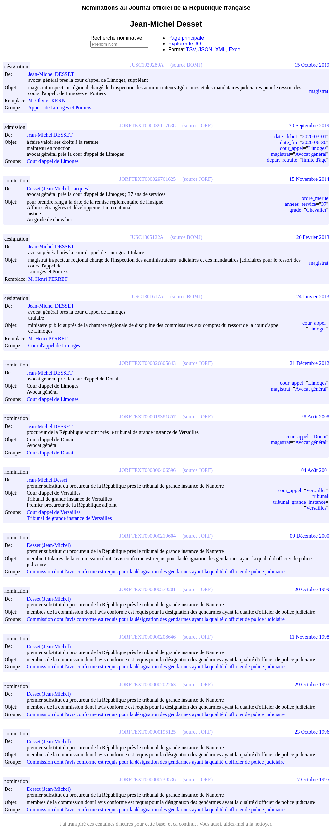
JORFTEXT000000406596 (147, 470)
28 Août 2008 (315, 416)
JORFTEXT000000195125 (147, 732)
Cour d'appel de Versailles (54, 512)
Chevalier (316, 210)
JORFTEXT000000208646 (147, 637)
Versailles (316, 490)
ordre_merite (315, 198)
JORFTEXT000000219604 (147, 536)
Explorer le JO (184, 43)
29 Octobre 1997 (311, 684)
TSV (191, 49)
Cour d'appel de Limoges (53, 161)
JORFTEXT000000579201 (147, 589)
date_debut (285, 136)
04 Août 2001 (315, 470)
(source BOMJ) (186, 65)
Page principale (186, 38)
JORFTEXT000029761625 (147, 179)
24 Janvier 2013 (312, 296)
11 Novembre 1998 (309, 637)
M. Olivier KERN (49, 100)
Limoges (317, 148)
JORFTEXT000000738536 (147, 779)
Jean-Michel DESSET (54, 74)
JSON (205, 49)
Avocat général (310, 154)
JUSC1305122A (147, 237)
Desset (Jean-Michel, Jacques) (61, 188)
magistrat (318, 91)
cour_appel (291, 148)
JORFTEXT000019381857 (147, 416)
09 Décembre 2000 (309, 536)
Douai (320, 436)
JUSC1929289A (147, 65)
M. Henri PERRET (50, 279)
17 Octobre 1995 (311, 779)
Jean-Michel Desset (50, 480)
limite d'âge (314, 160)
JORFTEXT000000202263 (147, 684)
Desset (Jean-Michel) (52, 545)
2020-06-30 (314, 142)
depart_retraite (282, 160)
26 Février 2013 (312, 237)
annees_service (300, 204)
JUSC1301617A (147, 296)
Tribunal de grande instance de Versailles (69, 518)
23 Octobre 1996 (311, 732)
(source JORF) (197, 125)
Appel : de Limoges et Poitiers (59, 108)
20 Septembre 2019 (309, 125)
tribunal (320, 496)
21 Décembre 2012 (309, 363)
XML (220, 49)
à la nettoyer (258, 823)
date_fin (288, 142)
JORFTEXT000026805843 (147, 363)
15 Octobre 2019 (311, 65)
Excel (235, 49)
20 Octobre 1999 (311, 589)
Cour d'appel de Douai (50, 452)
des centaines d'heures (110, 823)
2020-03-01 (314, 136)
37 (323, 204)
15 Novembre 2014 (309, 179)
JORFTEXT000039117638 (147, 125)
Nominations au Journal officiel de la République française (166, 7)
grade (295, 210)
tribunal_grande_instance (299, 502)
